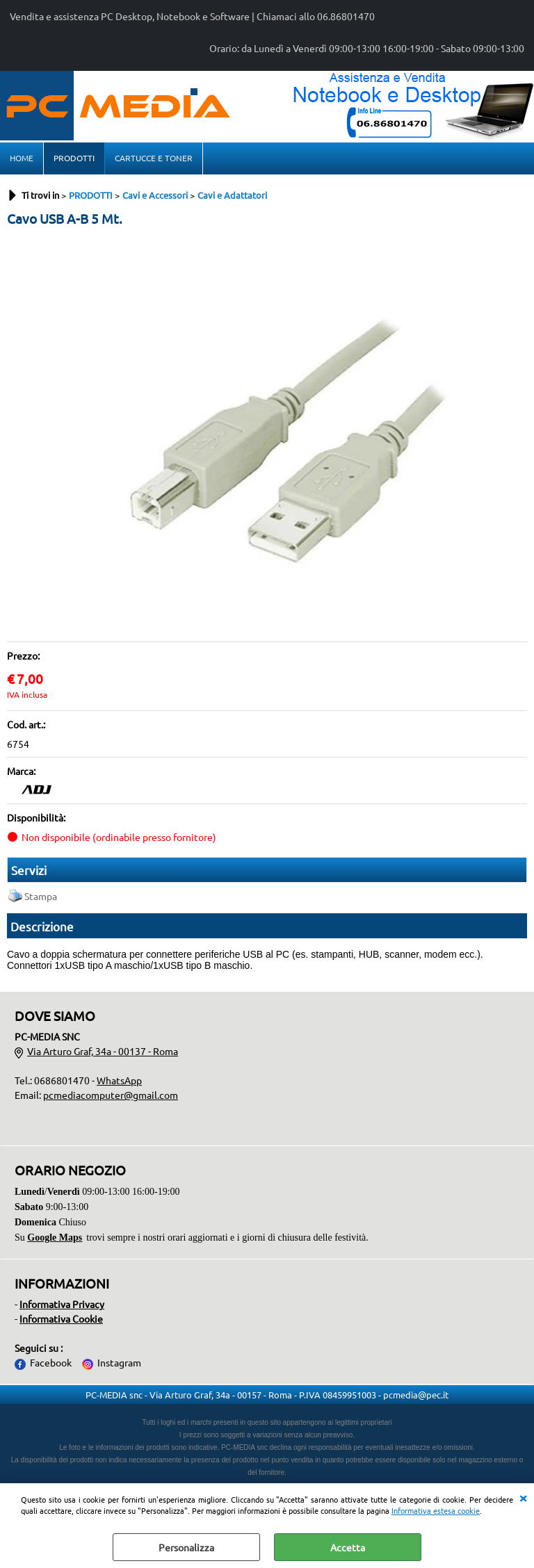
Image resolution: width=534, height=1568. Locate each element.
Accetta (347, 1547)
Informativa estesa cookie (435, 1510)
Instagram (119, 1362)
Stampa (40, 896)
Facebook (51, 1362)
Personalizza (186, 1547)
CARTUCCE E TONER (154, 157)
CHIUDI (523, 1497)
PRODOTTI (74, 157)
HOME (21, 157)
